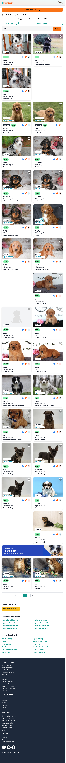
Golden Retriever (7, 682)
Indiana (4, 707)
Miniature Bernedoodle (9, 647)
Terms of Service (7, 728)
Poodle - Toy (6, 652)
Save (57, 29)
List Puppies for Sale (8, 721)
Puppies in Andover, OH (41, 625)
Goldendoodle (6, 644)
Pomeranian (37, 644)
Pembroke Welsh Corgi (9, 650)
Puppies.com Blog (7, 723)
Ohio (19, 15)
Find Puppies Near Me (9, 716)
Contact (4, 737)
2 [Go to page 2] (28, 595)
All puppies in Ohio (10, 609)
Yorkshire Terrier (38, 650)
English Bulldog (38, 639)
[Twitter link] (4, 747)
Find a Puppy (10, 15)
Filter (9, 23)
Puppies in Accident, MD (10, 620)
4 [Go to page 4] (36, 595)
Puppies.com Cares (8, 725)
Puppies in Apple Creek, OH (11, 628)
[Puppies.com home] (8, 3)
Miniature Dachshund (40, 641)
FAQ (3, 739)
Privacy (4, 730)
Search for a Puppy (32, 10)
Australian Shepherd (8, 689)
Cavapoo (4, 641)
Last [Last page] (47, 595)
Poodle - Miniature (39, 652)
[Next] (43, 595)
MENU (61, 3)
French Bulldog (7, 639)
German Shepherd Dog (9, 686)
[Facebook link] (13, 747)
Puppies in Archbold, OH (41, 628)
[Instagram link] (8, 747)
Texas (3, 698)
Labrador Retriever (8, 684)
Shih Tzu (4, 675)
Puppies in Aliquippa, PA (10, 625)
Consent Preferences (8, 742)
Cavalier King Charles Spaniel (42, 647)
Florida (4, 703)
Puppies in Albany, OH (40, 623)
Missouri (4, 705)
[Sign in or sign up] (29, 36)
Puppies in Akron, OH (9, 623)
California (5, 700)
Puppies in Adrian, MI (40, 620)
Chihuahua (5, 691)
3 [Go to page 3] (32, 595)
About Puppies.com (8, 718)
